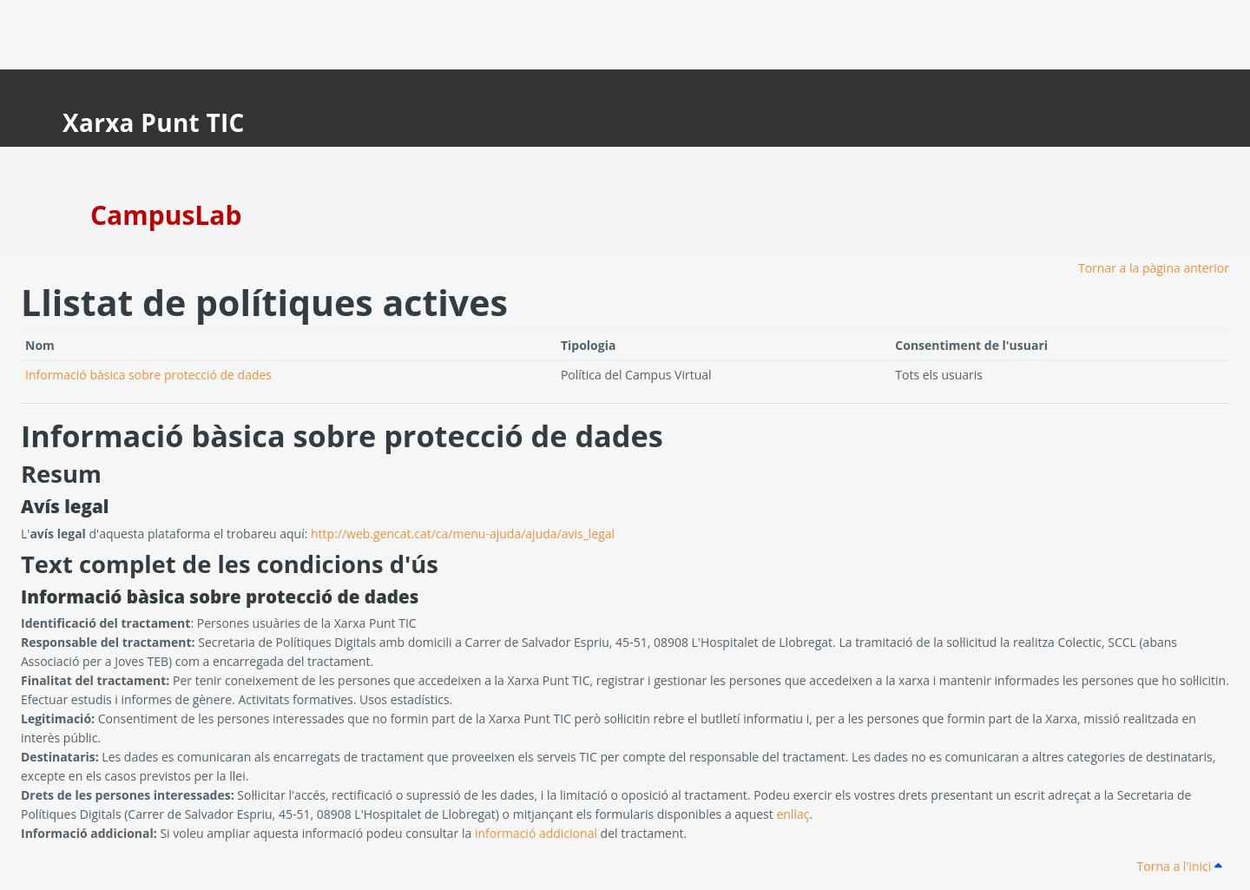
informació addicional (536, 833)
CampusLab (165, 215)
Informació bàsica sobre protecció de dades (148, 374)
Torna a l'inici (1179, 866)
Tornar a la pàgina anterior (1153, 268)
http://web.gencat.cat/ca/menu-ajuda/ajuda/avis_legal (463, 533)
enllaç (792, 814)
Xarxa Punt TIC (153, 122)
